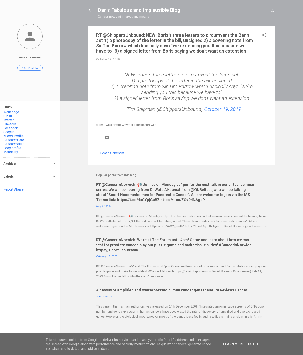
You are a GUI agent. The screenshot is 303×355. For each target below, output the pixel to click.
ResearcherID (13, 144)
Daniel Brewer (30, 57)
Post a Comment (112, 153)
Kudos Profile (13, 136)
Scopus (9, 132)
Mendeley (10, 152)
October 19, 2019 (222, 109)
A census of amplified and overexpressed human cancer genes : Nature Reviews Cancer (171, 290)
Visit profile (30, 67)
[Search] (272, 11)
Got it (253, 344)
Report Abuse (13, 189)
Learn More (233, 344)
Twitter (8, 120)
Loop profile (12, 148)
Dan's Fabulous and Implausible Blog (139, 10)
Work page (11, 112)
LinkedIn (9, 124)
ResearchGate (13, 140)
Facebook (10, 128)
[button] (264, 36)
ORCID (8, 116)
